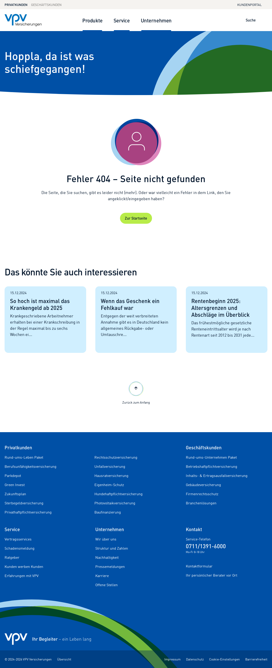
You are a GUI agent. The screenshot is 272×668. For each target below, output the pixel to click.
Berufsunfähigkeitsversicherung (30, 466)
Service (122, 20)
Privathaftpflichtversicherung (28, 512)
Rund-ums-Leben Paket (24, 457)
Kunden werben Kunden (24, 566)
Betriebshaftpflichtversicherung (211, 466)
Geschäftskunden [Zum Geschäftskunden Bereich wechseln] (46, 5)
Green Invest (15, 484)
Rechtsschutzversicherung (115, 457)
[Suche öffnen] (261, 20)
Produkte (92, 20)
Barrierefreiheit (256, 659)
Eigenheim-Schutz (109, 484)
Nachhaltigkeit (107, 557)
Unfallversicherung (109, 466)
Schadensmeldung (20, 548)
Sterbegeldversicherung (24, 503)
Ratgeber (12, 557)
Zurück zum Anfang (136, 392)
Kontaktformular (199, 566)
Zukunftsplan (15, 494)
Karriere (102, 575)
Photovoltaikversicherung (114, 503)
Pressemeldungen (110, 566)
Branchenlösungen (201, 503)
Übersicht (64, 659)
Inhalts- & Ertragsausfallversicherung (217, 475)
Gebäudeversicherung (203, 484)
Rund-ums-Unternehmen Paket (211, 457)
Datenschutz (195, 659)
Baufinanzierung (107, 512)
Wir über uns (105, 539)
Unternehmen (156, 20)
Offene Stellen (106, 585)
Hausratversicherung (111, 475)
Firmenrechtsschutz (202, 494)
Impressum (172, 659)
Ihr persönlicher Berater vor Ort (211, 575)
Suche (251, 20)
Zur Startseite (136, 218)
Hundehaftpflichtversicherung (118, 494)
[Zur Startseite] (23, 20)
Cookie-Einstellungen (224, 659)
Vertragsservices (18, 539)
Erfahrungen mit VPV (22, 575)
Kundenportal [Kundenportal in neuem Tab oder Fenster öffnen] (252, 4)
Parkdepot (13, 475)
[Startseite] (6, 102)
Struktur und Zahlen (111, 548)
